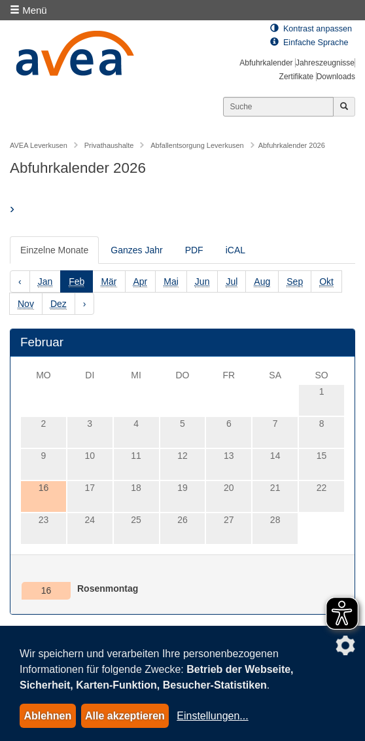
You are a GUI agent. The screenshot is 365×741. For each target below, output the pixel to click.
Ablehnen (47, 715)
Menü (28, 10)
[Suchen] (278, 107)
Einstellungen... (212, 715)
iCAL (235, 250)
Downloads (336, 76)
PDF (194, 250)
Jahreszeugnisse (325, 62)
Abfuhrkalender (265, 62)
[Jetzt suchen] (344, 107)
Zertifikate (296, 76)
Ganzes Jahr (136, 250)
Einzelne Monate (54, 250)
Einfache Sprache (309, 42)
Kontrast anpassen (311, 28)
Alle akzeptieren (125, 715)
